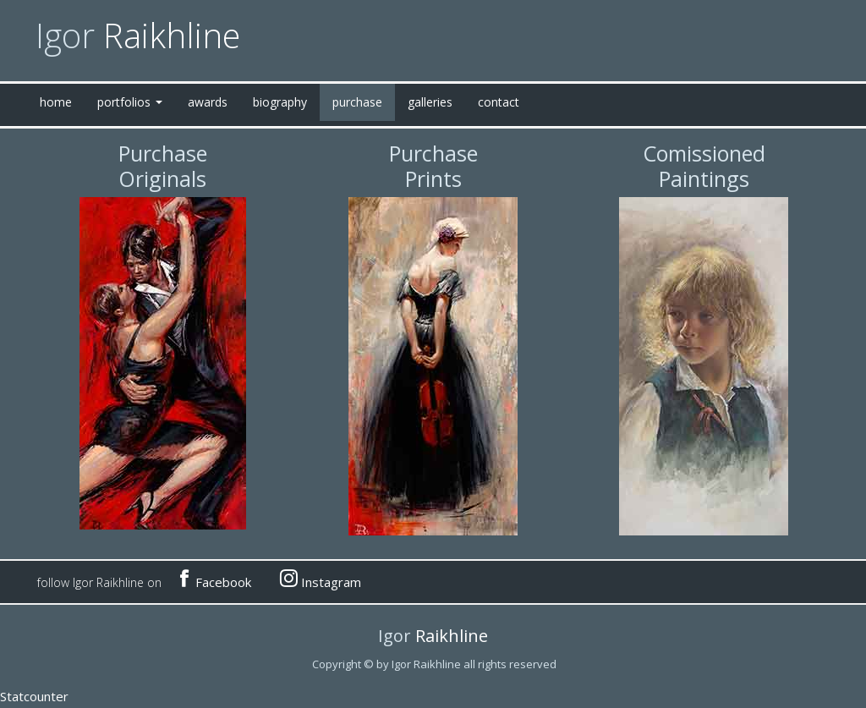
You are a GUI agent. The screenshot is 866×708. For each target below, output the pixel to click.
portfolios (129, 102)
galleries (430, 102)
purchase (357, 102)
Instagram (320, 579)
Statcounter (34, 696)
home (56, 102)
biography (280, 102)
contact (498, 102)
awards (207, 102)
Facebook (214, 579)
